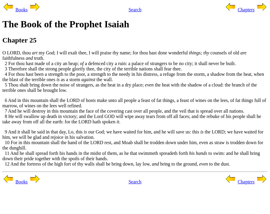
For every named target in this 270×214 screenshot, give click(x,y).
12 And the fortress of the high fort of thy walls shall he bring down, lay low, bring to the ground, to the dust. (116, 163)
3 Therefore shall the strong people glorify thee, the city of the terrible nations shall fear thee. (92, 68)
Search (135, 9)
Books (21, 9)
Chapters (246, 9)
